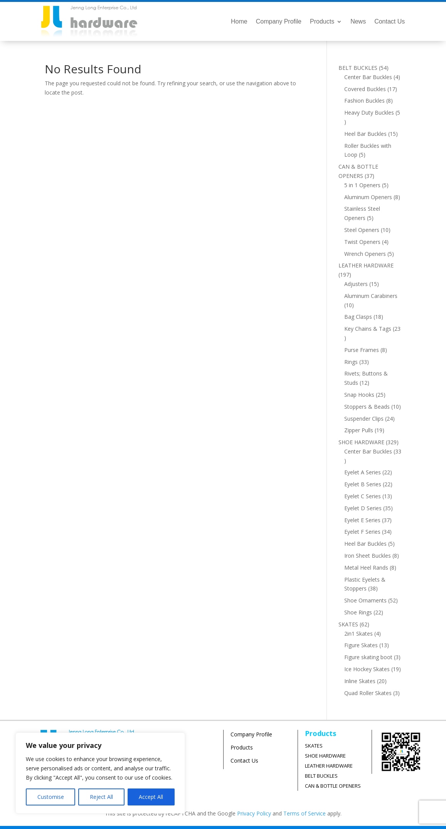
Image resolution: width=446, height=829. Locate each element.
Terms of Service (304, 813)
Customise (50, 796)
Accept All (151, 796)
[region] (100, 773)
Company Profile (278, 22)
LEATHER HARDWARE (329, 765)
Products (322, 22)
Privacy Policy (254, 813)
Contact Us (389, 22)
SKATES (314, 745)
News (358, 22)
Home (239, 22)
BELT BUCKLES (321, 775)
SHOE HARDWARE (325, 755)
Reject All (101, 796)
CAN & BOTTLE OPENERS (333, 785)
